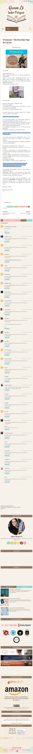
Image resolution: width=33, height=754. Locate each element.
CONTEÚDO (24, 587)
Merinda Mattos (8, 301)
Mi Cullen (7, 333)
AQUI (22, 146)
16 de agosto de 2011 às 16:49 (27, 227)
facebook (29, 221)
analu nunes (7, 451)
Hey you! (6, 412)
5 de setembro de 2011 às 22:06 (26, 469)
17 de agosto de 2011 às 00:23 (27, 301)
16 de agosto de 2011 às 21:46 (27, 266)
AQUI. (24, 113)
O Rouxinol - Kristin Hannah (15, 590)
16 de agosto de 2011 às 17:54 (27, 237)
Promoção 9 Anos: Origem (14, 599)
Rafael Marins (8, 293)
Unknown (7, 255)
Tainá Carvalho (8, 359)
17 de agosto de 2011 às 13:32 (27, 350)
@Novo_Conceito (24, 148)
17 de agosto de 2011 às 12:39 (27, 319)
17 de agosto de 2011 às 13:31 (27, 342)
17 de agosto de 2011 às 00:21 (27, 292)
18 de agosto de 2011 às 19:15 (27, 412)
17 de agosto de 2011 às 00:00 (26, 275)
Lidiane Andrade (8, 386)
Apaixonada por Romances (10, 227)
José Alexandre (8, 351)
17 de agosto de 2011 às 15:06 (27, 359)
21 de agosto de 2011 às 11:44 (27, 433)
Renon (6, 368)
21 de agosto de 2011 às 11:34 (27, 421)
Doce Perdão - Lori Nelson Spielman (16, 608)
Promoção (15, 35)
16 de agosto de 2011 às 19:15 (27, 246)
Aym (5, 478)
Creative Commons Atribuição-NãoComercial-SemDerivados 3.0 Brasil (17, 709)
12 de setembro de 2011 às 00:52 (26, 477)
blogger (23, 221)
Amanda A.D (7, 460)
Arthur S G (7, 469)
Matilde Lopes (8, 284)
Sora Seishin (7, 421)
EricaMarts (7, 319)
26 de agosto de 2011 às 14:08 (26, 442)
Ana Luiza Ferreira (9, 434)
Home (4, 35)
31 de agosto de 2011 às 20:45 (27, 451)
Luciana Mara (8, 310)
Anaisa (6, 266)
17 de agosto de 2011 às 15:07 (27, 377)
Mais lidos (8, 587)
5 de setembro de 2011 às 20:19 (26, 460)
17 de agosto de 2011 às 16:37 (27, 403)
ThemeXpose (5, 750)
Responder (7, 233)
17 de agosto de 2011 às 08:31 (27, 310)
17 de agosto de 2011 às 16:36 (27, 394)
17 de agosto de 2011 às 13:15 (27, 333)
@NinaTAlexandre (13, 148)
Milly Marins (7, 275)
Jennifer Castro (8, 237)
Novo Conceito (9, 35)
